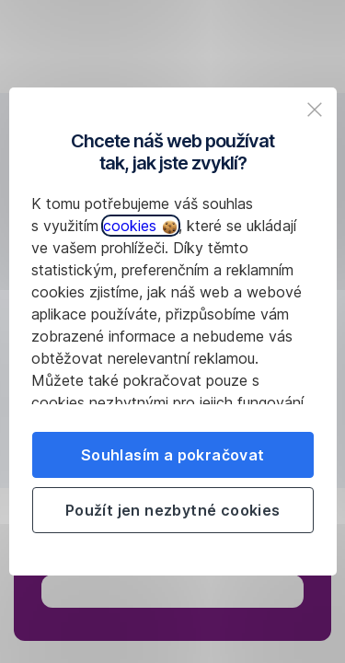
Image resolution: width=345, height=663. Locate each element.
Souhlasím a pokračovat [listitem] (173, 455)
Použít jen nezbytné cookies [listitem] (173, 510)
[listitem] (314, 109)
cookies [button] (140, 225)
